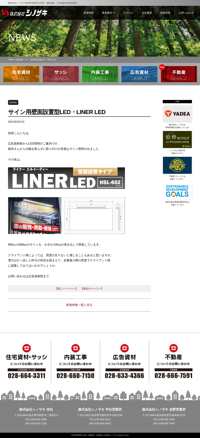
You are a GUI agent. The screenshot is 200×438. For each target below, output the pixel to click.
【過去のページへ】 (92, 288)
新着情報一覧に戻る (79, 304)
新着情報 (19, 60)
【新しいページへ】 (66, 288)
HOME (11, 60)
